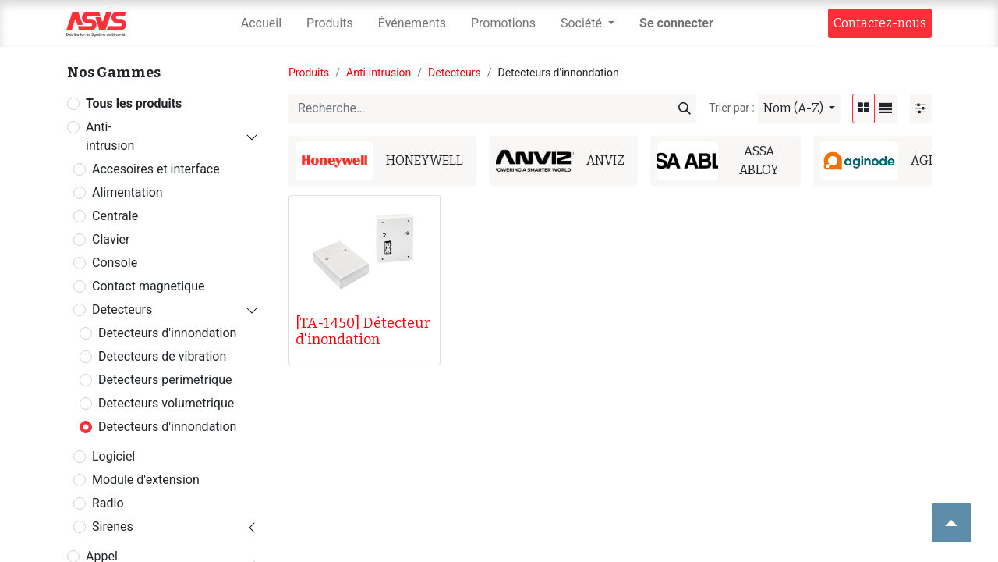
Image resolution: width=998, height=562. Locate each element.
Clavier (110, 239)
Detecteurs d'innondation (167, 332)
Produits (308, 72)
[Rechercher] (684, 108)
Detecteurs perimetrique (165, 379)
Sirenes (112, 526)
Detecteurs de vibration (162, 356)
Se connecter (676, 23)
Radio (108, 503)
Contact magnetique (148, 286)
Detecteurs (122, 309)
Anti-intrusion (110, 136)
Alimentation (127, 192)
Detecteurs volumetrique (166, 403)
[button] (799, 108)
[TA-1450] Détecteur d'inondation (363, 332)
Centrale (115, 215)
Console (114, 262)
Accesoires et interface (156, 169)
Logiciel (113, 456)
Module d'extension (146, 479)
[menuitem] (261, 23)
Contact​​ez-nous (879, 23)
